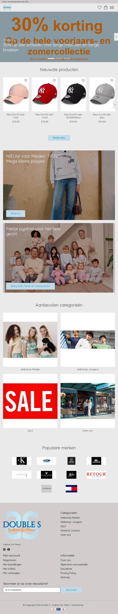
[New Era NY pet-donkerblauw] (73, 94)
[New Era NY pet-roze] (16, 94)
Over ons (88, 430)
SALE (30, 430)
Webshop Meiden (30, 369)
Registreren (9, 560)
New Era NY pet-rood (44, 116)
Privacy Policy (68, 573)
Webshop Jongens (87, 369)
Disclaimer (66, 568)
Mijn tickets (9, 568)
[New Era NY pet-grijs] (102, 94)
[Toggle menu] (112, 7)
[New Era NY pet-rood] (44, 94)
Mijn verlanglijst (11, 573)
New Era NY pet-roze (16, 116)
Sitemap (65, 577)
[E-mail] (31, 590)
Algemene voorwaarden (74, 564)
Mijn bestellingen (12, 564)
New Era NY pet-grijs (102, 116)
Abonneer (71, 589)
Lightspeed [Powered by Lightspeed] (89, 605)
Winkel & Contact (70, 530)
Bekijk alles (59, 137)
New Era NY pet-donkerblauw (73, 116)
